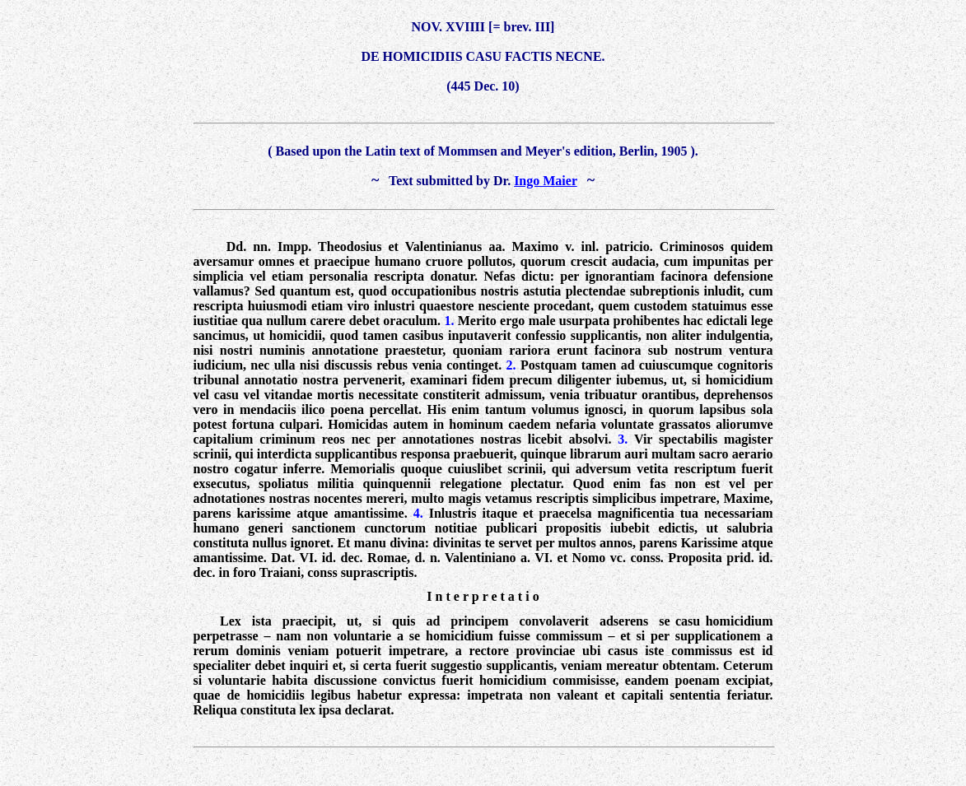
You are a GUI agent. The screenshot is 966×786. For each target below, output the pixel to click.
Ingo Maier (545, 181)
